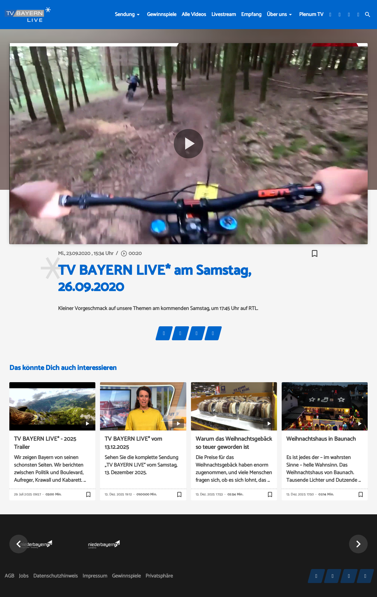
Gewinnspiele (161, 14)
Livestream (223, 14)
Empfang (251, 14)
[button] (18, 544)
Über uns (277, 14)
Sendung (125, 14)
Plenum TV (311, 14)
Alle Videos (194, 14)
